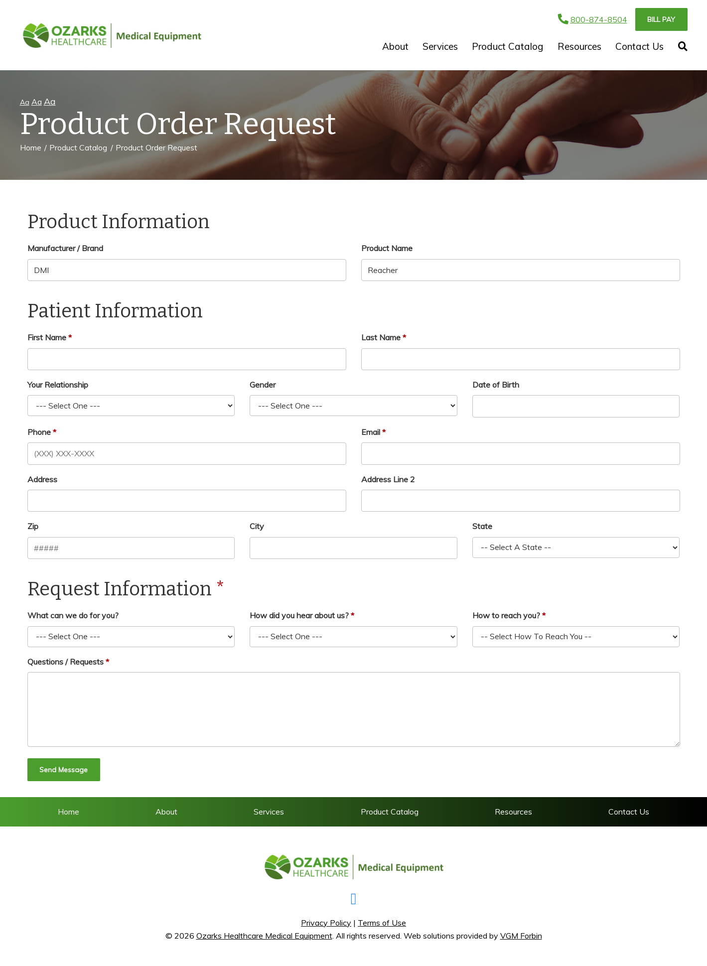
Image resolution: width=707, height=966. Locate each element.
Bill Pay (661, 19)
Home (30, 147)
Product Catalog (507, 46)
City (257, 526)
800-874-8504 (592, 19)
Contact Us (639, 46)
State (482, 526)
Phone (39, 432)
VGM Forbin (521, 936)
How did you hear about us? (299, 615)
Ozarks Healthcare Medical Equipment (264, 936)
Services (440, 46)
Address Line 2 (388, 479)
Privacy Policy (326, 923)
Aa (24, 102)
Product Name (387, 248)
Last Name (381, 337)
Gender (263, 385)
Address (42, 479)
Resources (579, 46)
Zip (32, 526)
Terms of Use (382, 923)
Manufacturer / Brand (65, 248)
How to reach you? (506, 615)
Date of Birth (495, 385)
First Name (46, 337)
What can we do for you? (73, 615)
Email (370, 432)
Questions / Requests (65, 662)
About (395, 46)
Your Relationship (57, 385)
